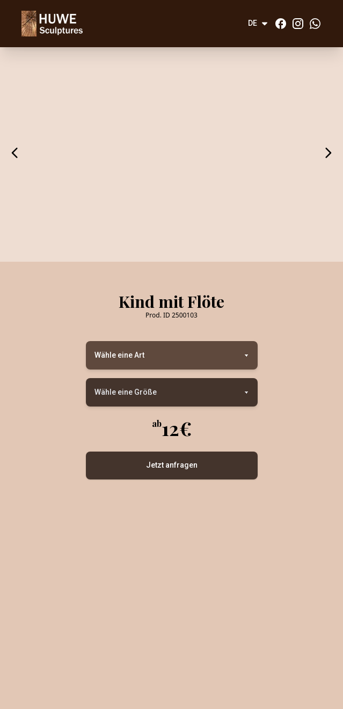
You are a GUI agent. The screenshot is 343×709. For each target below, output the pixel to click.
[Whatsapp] (315, 23)
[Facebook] (280, 23)
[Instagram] (297, 23)
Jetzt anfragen (172, 465)
